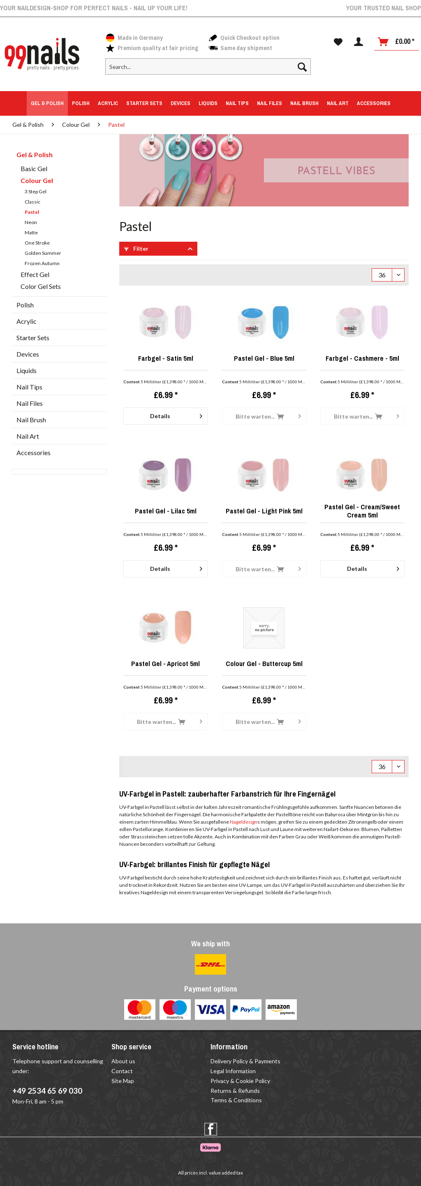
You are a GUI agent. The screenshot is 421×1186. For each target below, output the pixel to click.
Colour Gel (37, 180)
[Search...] (208, 66)
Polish (25, 305)
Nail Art (27, 436)
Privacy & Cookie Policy (240, 1080)
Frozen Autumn (42, 263)
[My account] (358, 42)
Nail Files (29, 403)
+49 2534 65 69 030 (47, 1090)
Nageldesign (243, 822)
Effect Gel (35, 274)
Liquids (26, 370)
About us (123, 1061)
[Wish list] (338, 42)
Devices (27, 354)
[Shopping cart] (396, 42)
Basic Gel (34, 168)
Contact (122, 1070)
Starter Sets (32, 337)
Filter (136, 248)
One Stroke (37, 243)
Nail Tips (29, 387)
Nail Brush (31, 420)
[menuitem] (208, 70)
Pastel (32, 212)
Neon (31, 222)
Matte (31, 232)
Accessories (33, 452)
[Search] (302, 66)
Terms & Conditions (236, 1100)
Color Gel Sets (41, 286)
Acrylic (26, 321)
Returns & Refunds (235, 1090)
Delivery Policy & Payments (245, 1061)
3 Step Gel (35, 191)
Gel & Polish (34, 154)
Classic (32, 202)
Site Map (122, 1080)
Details (176, 414)
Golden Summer (43, 253)
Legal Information (233, 1070)
